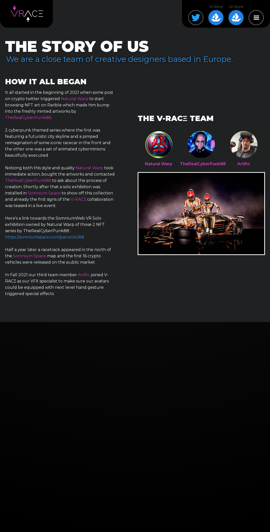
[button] (256, 17)
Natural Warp (74, 98)
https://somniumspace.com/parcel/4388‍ (44, 237)
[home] (26, 14)
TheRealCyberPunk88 (28, 117)
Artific (84, 274)
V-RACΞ (78, 199)
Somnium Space (44, 193)
